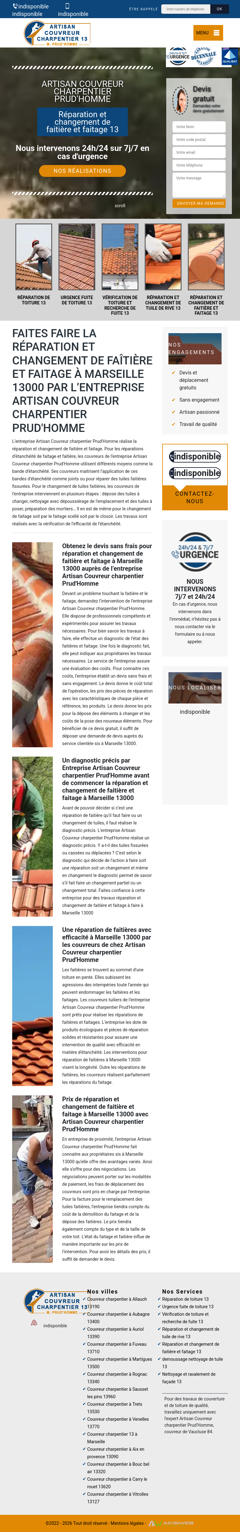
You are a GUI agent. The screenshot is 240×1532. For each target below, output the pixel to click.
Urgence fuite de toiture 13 (188, 1306)
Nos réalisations (83, 171)
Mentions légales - (129, 1523)
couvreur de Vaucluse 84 (188, 1431)
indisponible (30, 6)
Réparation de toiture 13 (185, 1299)
